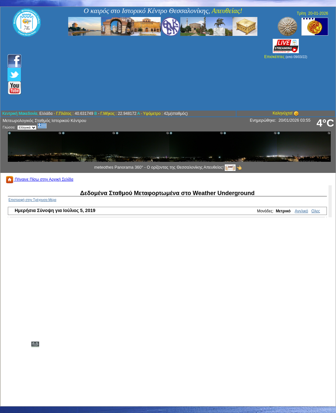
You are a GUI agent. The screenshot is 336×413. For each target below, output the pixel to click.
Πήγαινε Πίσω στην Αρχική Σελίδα (39, 179)
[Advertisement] (133, 73)
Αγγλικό (301, 211)
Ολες (316, 211)
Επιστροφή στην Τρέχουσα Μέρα (32, 200)
